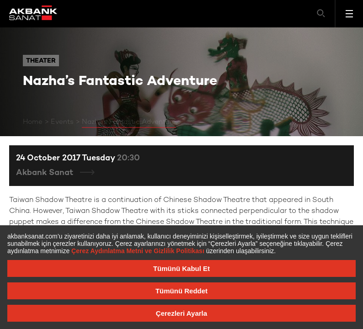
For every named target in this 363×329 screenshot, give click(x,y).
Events (62, 122)
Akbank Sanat (45, 173)
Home (33, 122)
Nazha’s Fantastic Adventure (129, 122)
